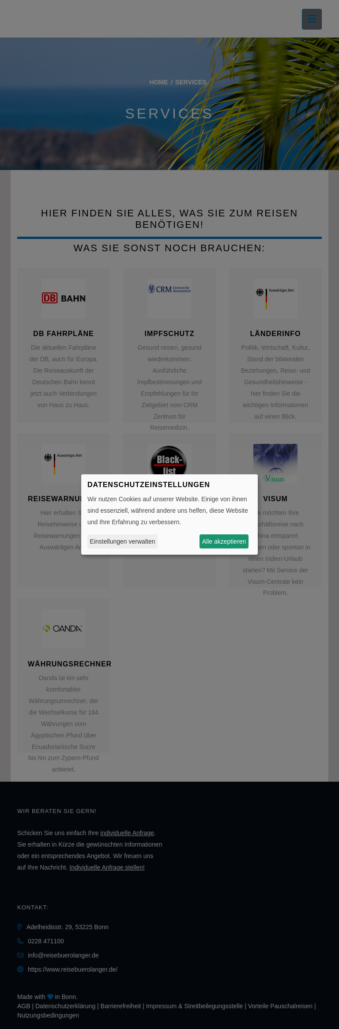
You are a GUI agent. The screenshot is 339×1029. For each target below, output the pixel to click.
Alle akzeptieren (224, 541)
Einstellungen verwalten (122, 541)
